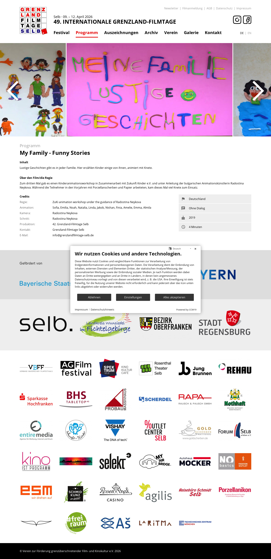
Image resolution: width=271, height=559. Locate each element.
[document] (135, 272)
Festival (61, 32)
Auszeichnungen (121, 32)
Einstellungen (133, 297)
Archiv (151, 32)
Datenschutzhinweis (102, 309)
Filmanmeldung (192, 8)
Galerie (191, 32)
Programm (87, 32)
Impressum (243, 8)
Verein (171, 32)
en (249, 33)
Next (258, 91)
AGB (209, 8)
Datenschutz (224, 8)
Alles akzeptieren (174, 297)
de (242, 33)
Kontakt (213, 32)
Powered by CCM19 (186, 309)
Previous (12, 91)
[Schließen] (195, 248)
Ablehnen (94, 297)
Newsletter (171, 8)
